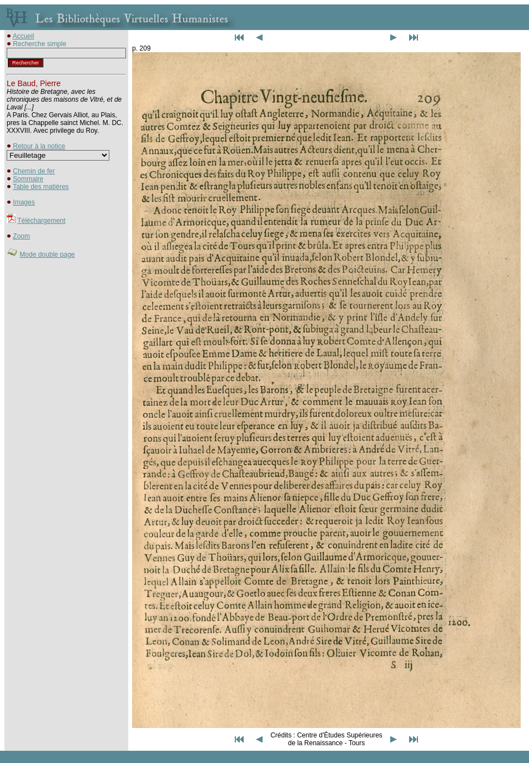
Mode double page (46, 254)
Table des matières (41, 187)
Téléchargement (41, 221)
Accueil (23, 36)
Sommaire (28, 179)
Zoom (21, 236)
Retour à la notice (39, 146)
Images (23, 202)
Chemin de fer (33, 171)
